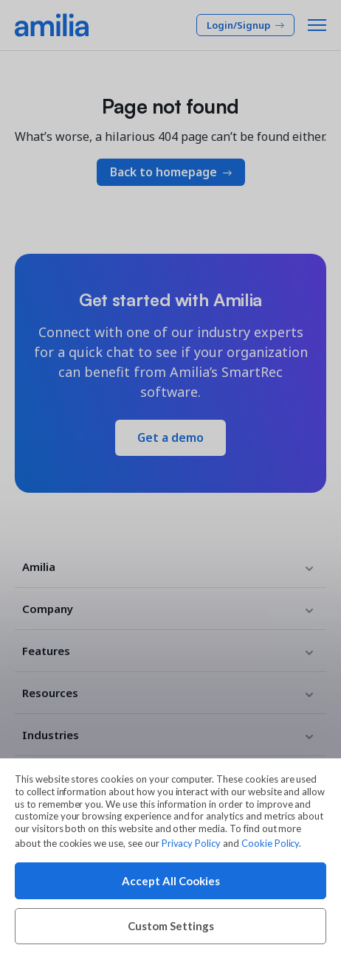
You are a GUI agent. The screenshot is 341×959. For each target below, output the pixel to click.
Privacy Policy (191, 843)
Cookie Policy (270, 843)
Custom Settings (171, 925)
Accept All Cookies (171, 880)
